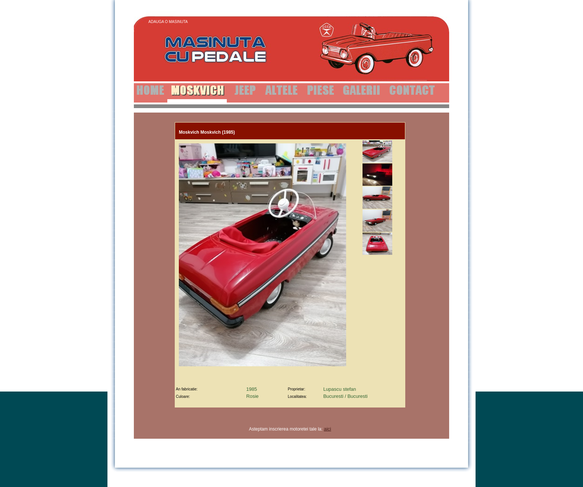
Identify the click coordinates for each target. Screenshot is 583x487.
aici (327, 429)
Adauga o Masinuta (168, 22)
